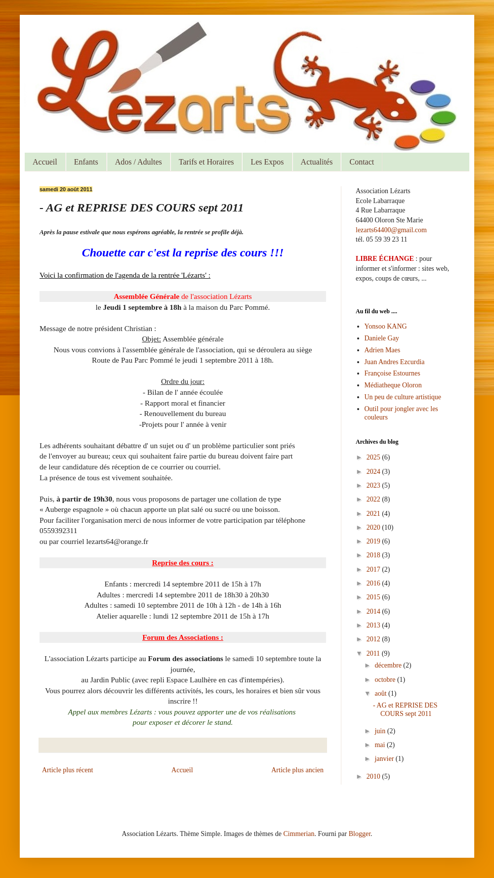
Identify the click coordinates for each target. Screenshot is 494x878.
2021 (374, 513)
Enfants (86, 162)
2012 (374, 639)
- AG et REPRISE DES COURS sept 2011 (405, 709)
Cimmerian (299, 833)
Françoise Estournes (392, 373)
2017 (374, 569)
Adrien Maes (383, 350)
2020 (374, 527)
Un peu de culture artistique (403, 397)
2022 (374, 499)
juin (380, 731)
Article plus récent (67, 770)
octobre (385, 679)
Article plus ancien (297, 770)
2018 (374, 555)
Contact (361, 162)
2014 (374, 611)
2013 (374, 625)
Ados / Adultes (138, 162)
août (381, 693)
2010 (374, 776)
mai (380, 745)
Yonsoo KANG (386, 326)
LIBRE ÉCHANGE (385, 258)
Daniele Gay (382, 338)
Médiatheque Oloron (393, 385)
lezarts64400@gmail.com (391, 230)
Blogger (359, 833)
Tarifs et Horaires (206, 162)
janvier (384, 758)
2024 (374, 471)
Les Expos (267, 162)
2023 (374, 485)
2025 (374, 457)
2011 (374, 653)
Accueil (45, 162)
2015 (374, 597)
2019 (374, 541)
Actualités (317, 162)
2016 (374, 583)
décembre (388, 665)
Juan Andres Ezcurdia (395, 362)
